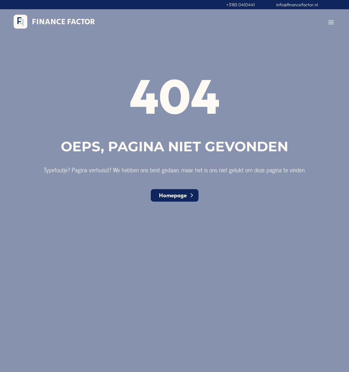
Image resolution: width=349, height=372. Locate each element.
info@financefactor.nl (297, 4)
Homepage (173, 195)
